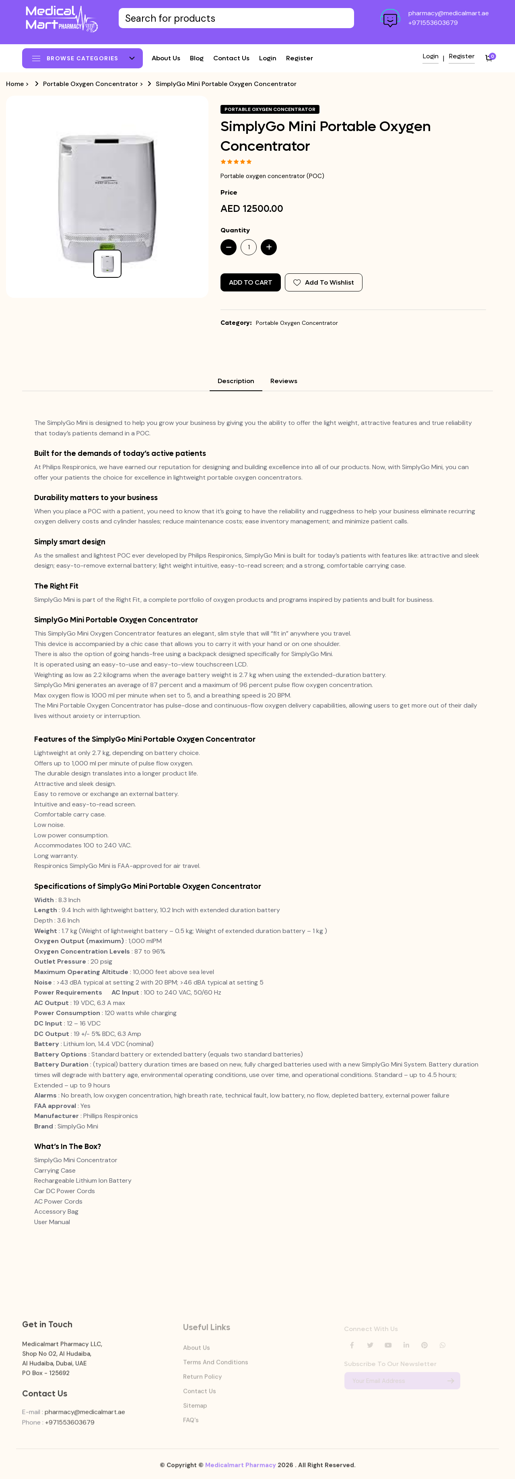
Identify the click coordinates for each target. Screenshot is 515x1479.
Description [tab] (236, 381)
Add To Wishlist (323, 282)
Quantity (235, 230)
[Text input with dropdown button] (236, 18)
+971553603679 (433, 22)
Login (267, 58)
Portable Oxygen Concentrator (90, 84)
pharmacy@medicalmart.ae (448, 13)
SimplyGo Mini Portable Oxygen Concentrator (226, 84)
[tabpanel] (257, 822)
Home (15, 84)
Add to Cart (250, 282)
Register (299, 58)
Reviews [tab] (283, 381)
